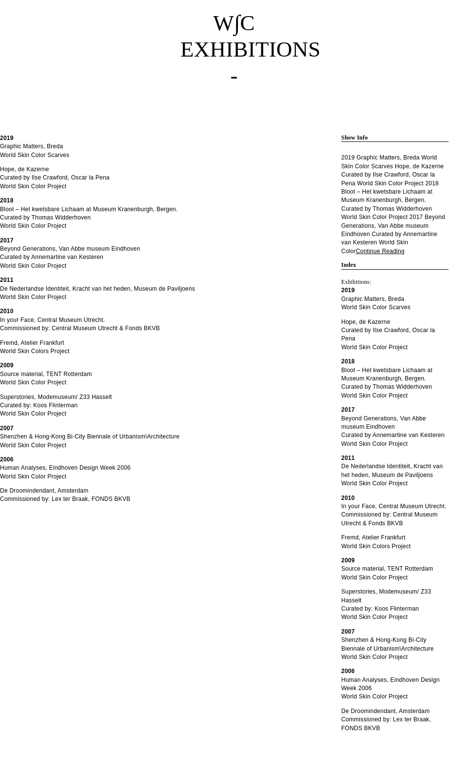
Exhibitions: (356, 281)
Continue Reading (380, 251)
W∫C (234, 23)
